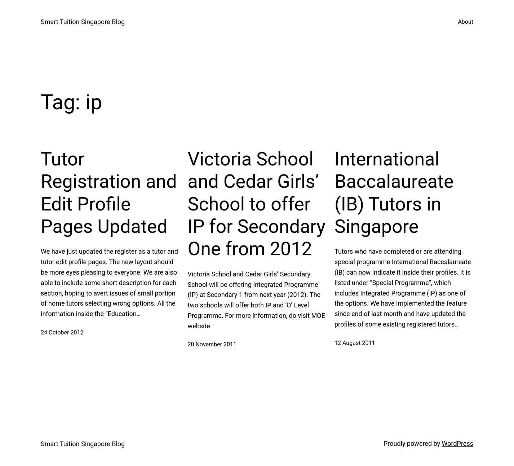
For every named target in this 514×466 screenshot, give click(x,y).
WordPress (457, 443)
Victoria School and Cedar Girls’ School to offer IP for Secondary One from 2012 (256, 204)
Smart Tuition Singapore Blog (83, 22)
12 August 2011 (354, 342)
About (465, 21)
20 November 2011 (212, 344)
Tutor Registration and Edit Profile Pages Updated (109, 193)
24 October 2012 (62, 332)
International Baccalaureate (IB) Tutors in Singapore (394, 193)
